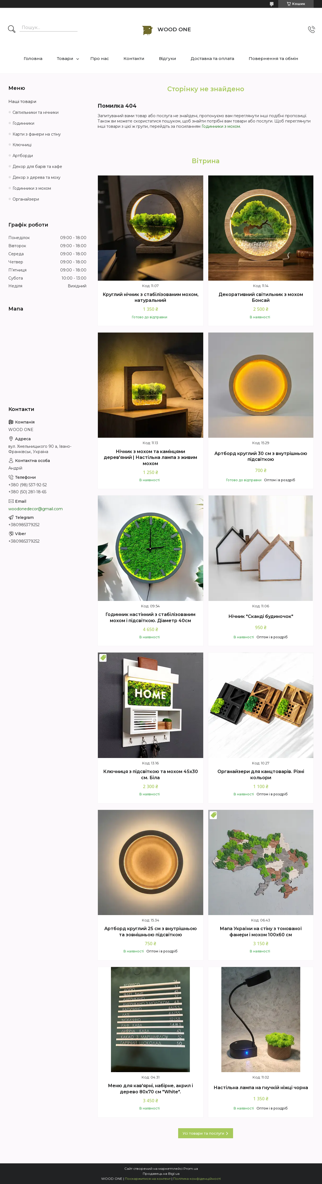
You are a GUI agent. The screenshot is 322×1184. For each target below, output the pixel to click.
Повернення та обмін (273, 58)
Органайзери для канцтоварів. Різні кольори (260, 774)
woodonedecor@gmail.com (35, 508)
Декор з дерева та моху (36, 177)
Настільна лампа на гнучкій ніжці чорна (261, 1087)
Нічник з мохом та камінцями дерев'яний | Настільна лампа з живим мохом (150, 457)
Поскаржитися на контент (148, 1178)
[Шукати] (12, 29)
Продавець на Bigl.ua (161, 1173)
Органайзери (26, 199)
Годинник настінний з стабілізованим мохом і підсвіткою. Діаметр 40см (150, 617)
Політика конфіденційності (197, 1178)
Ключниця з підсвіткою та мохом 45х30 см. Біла (150, 774)
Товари (65, 58)
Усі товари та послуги (203, 1133)
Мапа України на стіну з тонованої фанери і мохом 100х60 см (261, 931)
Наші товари (22, 101)
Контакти (134, 58)
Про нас (99, 58)
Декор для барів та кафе (37, 166)
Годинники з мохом (221, 126)
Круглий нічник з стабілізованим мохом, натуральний (150, 297)
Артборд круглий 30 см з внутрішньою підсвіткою (260, 456)
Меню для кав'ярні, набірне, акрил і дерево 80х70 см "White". (150, 1088)
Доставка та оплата (212, 58)
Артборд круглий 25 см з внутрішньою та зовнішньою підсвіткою (150, 931)
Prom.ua (190, 1168)
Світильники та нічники (36, 112)
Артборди (23, 155)
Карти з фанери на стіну (37, 134)
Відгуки (167, 58)
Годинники (23, 123)
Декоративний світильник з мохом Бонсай (261, 297)
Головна (33, 58)
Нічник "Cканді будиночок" (260, 616)
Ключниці (22, 144)
